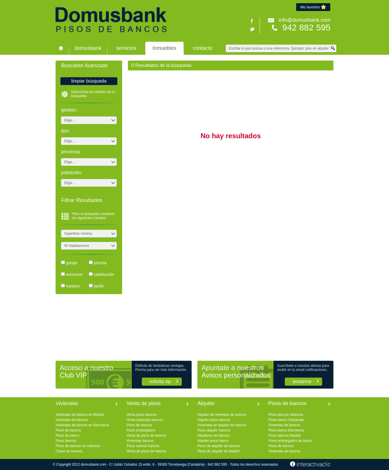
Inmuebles (164, 48)
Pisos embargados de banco (290, 441)
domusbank (87, 48)
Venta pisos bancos (141, 415)
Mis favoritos (313, 7)
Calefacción (104, 274)
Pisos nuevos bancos (142, 446)
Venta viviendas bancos (144, 420)
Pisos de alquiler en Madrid (218, 451)
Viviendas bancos (140, 441)
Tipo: (65, 131)
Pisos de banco (67, 435)
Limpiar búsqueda (89, 81)
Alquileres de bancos (213, 435)
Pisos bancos (66, 441)
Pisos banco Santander (286, 420)
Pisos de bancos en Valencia (78, 446)
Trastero (73, 286)
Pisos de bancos (68, 430)
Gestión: (69, 110)
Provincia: (71, 152)
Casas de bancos (69, 451)
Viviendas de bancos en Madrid (80, 415)
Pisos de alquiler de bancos (218, 446)
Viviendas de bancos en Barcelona (82, 425)
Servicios (126, 48)
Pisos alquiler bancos (213, 430)
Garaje (71, 262)
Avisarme (302, 381)
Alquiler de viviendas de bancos (221, 415)
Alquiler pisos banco (212, 441)
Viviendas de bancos (72, 420)
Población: (71, 172)
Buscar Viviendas (334, 48)
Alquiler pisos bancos (213, 420)
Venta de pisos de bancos (146, 435)
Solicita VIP (160, 381)
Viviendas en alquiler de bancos (221, 425)
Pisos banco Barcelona (286, 430)
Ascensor (74, 274)
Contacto (202, 48)
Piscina (100, 262)
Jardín (99, 286)
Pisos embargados (140, 430)
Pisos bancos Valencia (285, 415)
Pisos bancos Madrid (284, 435)
